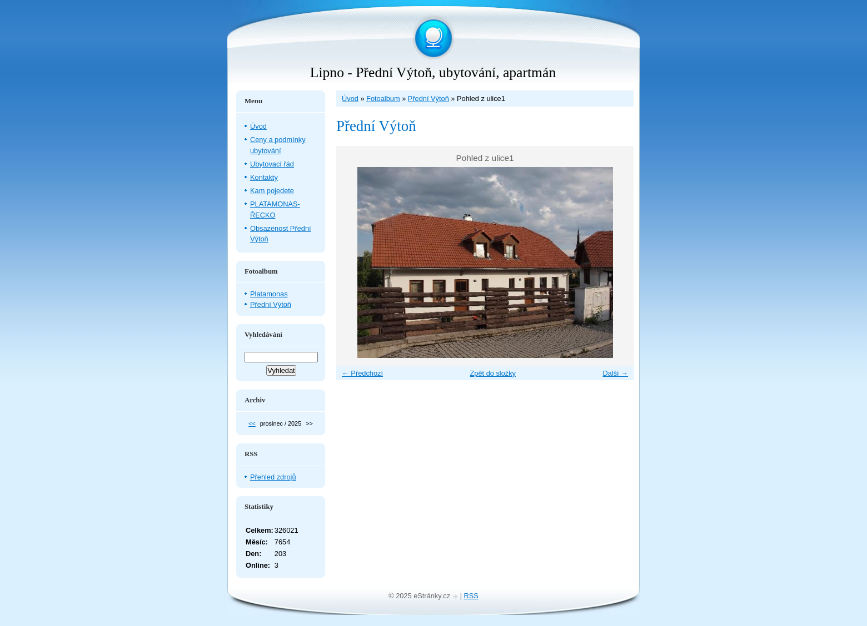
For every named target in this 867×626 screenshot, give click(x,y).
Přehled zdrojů (273, 477)
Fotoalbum (383, 98)
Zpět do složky (493, 373)
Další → (615, 373)
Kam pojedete (272, 190)
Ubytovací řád (272, 164)
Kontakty (264, 177)
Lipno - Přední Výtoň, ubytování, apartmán (433, 72)
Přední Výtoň (428, 98)
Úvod (350, 98)
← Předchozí (362, 373)
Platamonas (269, 294)
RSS (471, 596)
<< (252, 423)
